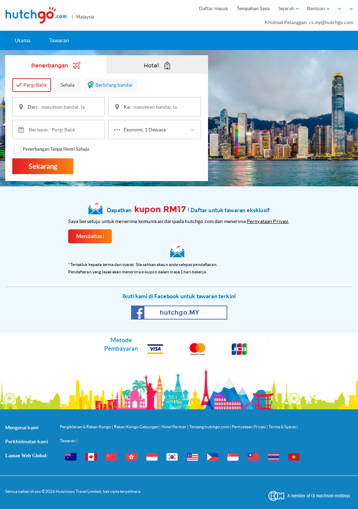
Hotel (157, 64)
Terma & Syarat (282, 425)
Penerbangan (55, 64)
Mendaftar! (90, 235)
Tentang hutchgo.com (209, 425)
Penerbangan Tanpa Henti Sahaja (51, 148)
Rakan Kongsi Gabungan (136, 425)
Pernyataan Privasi (268, 220)
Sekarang (43, 165)
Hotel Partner (174, 425)
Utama (22, 40)
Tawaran (59, 40)
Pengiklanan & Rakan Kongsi (86, 425)
